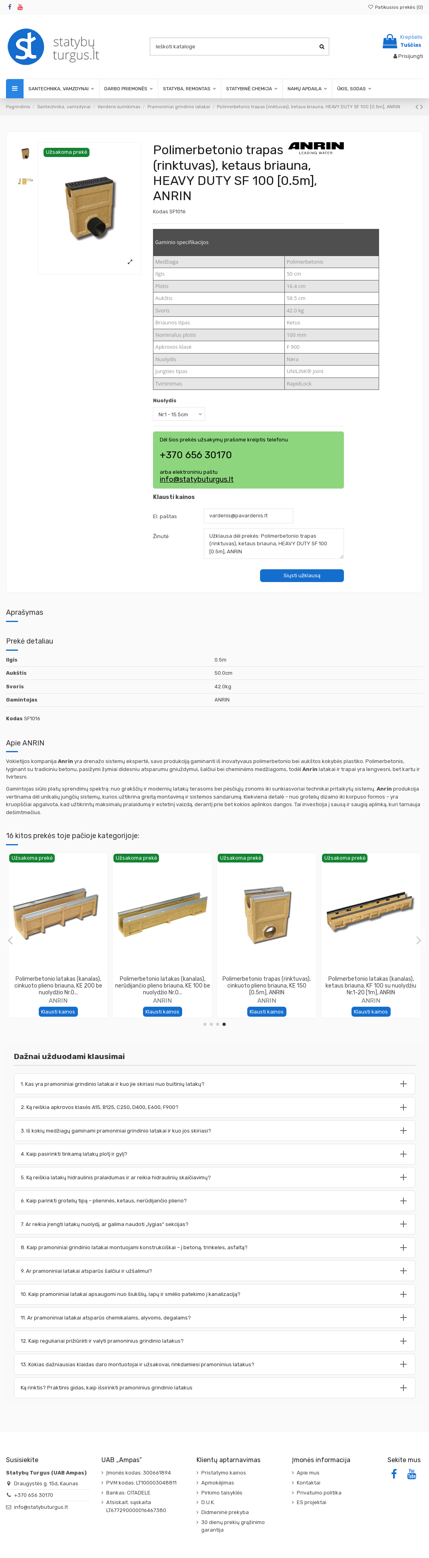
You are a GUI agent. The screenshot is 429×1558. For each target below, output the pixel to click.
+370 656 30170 (33, 1495)
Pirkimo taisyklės (221, 1493)
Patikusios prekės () (395, 7)
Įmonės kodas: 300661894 (138, 1473)
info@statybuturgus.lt (197, 479)
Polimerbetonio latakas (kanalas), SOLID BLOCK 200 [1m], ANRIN (162, 982)
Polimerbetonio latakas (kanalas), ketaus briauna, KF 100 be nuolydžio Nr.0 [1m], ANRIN (58, 986)
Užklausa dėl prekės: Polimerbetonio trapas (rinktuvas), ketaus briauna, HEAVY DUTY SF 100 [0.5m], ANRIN (274, 544)
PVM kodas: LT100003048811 (141, 1483)
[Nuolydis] (179, 414)
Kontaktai (308, 1483)
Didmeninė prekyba (225, 1512)
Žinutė (161, 536)
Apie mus (308, 1473)
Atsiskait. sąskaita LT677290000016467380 (136, 1506)
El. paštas (165, 516)
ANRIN (58, 1000)
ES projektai (311, 1502)
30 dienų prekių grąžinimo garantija (233, 1526)
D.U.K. (208, 1502)
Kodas (160, 212)
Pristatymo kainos (223, 1473)
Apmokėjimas (217, 1483)
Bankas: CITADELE (128, 1493)
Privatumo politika (319, 1493)
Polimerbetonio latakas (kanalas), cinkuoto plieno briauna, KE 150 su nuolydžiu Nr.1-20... (267, 986)
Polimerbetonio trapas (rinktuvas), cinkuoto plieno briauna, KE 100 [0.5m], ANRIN (371, 986)
